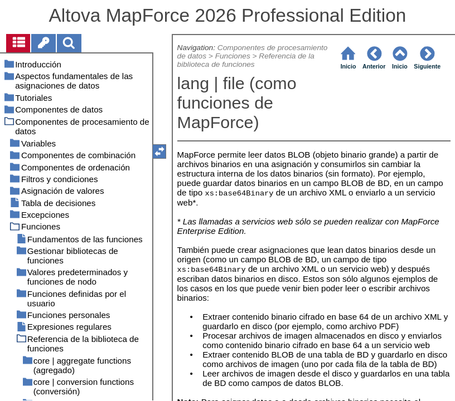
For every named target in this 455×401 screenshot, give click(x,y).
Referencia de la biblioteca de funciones (245, 60)
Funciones (232, 56)
